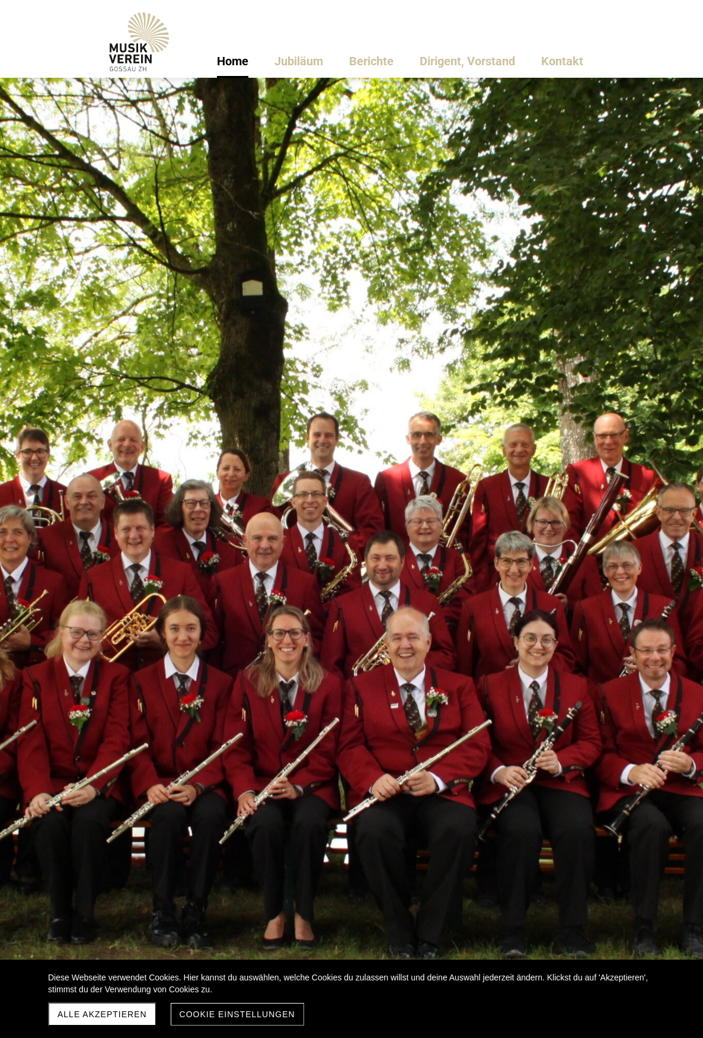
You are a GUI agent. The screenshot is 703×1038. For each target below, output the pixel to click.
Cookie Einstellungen (237, 1014)
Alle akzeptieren (102, 1014)
